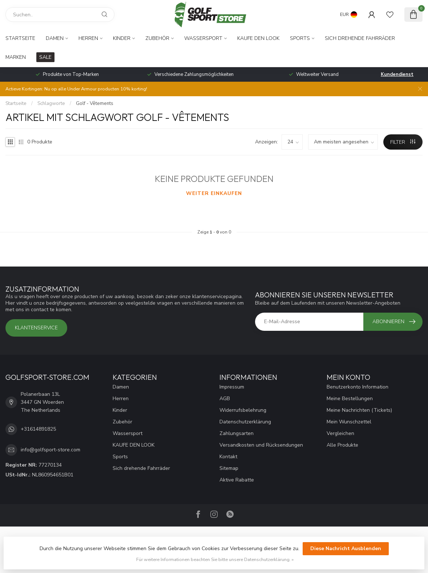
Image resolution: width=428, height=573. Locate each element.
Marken (15, 57)
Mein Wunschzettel (349, 421)
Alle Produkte (342, 445)
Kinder (121, 38)
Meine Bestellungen (350, 398)
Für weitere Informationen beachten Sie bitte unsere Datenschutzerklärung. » (215, 559)
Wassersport (203, 38)
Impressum (231, 386)
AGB (224, 398)
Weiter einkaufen (214, 193)
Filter (402, 142)
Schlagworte (51, 103)
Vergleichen (340, 433)
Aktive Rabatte (236, 479)
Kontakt (228, 456)
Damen (55, 38)
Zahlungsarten (236, 433)
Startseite (20, 38)
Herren (88, 38)
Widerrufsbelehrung (242, 410)
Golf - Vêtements (94, 103)
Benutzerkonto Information (357, 386)
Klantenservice (36, 327)
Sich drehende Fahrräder (360, 38)
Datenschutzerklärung (245, 421)
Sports (300, 38)
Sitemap (228, 468)
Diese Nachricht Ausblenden (345, 548)
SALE (45, 57)
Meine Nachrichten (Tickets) (359, 410)
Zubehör (157, 38)
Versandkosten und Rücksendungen (261, 445)
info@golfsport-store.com (50, 449)
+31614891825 (38, 429)
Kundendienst (397, 74)
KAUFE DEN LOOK (258, 38)
